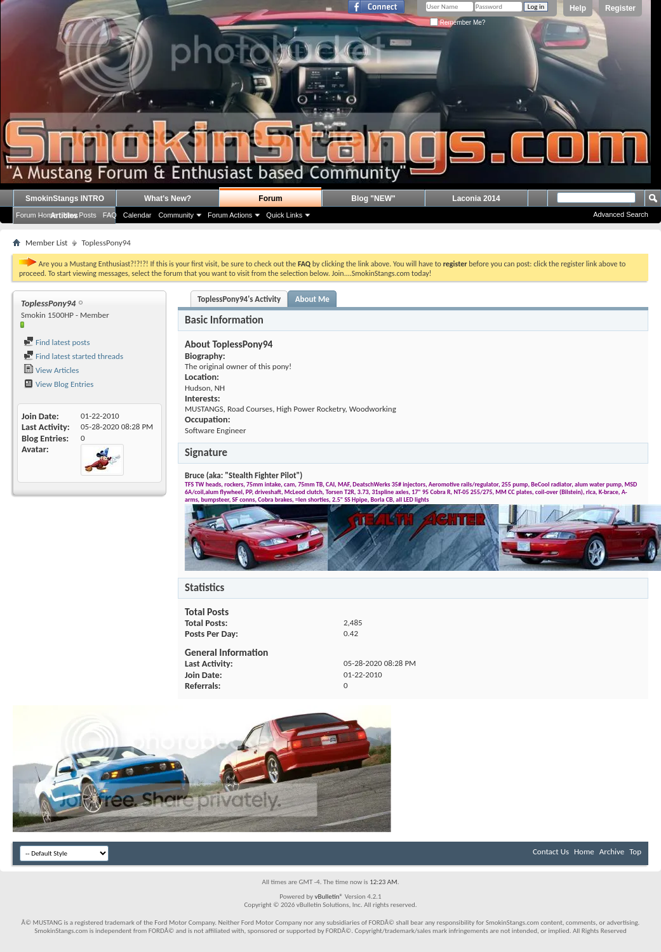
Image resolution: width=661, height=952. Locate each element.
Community (176, 215)
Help (578, 8)
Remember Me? (457, 22)
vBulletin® (328, 896)
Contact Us (551, 851)
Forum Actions (230, 215)
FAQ (110, 215)
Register (620, 8)
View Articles (51, 370)
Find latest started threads (73, 356)
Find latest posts (56, 342)
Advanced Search (620, 214)
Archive (611, 851)
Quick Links (284, 215)
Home (584, 851)
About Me (312, 299)
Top (635, 851)
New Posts (80, 215)
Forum (270, 198)
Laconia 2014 (476, 198)
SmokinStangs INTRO (64, 198)
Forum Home (36, 215)
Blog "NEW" (373, 198)
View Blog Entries (58, 384)
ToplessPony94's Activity (239, 299)
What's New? (167, 198)
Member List (46, 242)
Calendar (137, 215)
